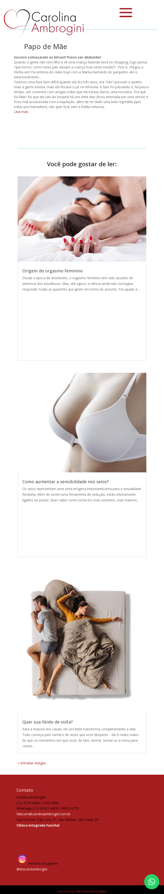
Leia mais (21, 111)
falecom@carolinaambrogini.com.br (43, 814)
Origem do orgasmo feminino (52, 271)
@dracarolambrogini (31, 869)
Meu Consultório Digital (91, 891)
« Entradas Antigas (32, 763)
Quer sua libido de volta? (47, 722)
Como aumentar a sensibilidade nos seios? (65, 481)
